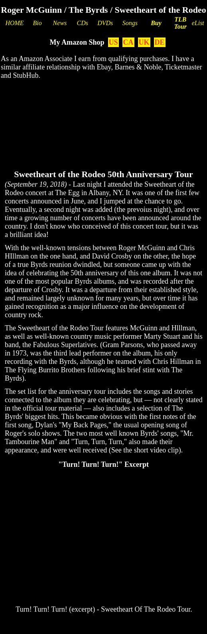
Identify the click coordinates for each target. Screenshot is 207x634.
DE (160, 42)
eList (198, 23)
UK (144, 42)
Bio (37, 23)
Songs (130, 23)
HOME (14, 23)
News (60, 23)
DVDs (105, 23)
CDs (82, 23)
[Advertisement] (103, 112)
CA (128, 42)
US (113, 42)
